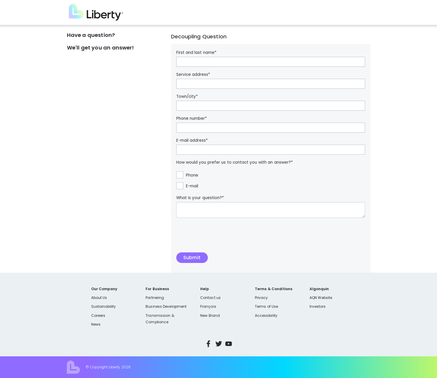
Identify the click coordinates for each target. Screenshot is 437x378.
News (96, 324)
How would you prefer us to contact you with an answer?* (234, 162)
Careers (98, 315)
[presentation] (220, 238)
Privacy (261, 297)
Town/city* (187, 96)
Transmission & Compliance (160, 318)
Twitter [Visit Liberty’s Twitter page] (218, 344)
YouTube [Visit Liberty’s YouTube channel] (228, 344)
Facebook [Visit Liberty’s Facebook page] (208, 344)
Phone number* (191, 118)
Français (208, 306)
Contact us (210, 297)
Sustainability (103, 306)
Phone (192, 175)
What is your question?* (200, 198)
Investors (318, 306)
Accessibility (266, 315)
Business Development (166, 306)
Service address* (193, 74)
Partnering (155, 297)
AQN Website (321, 297)
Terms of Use (266, 306)
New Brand (210, 315)
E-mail (192, 186)
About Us (99, 297)
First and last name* (196, 52)
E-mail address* (192, 140)
